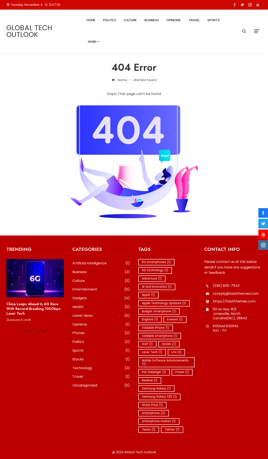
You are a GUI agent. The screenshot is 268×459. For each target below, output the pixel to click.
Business (151, 20)
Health (101, 307)
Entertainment (101, 289)
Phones (101, 333)
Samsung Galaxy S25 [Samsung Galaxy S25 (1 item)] (159, 397)
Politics (109, 20)
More (92, 42)
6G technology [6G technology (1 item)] (155, 270)
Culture (130, 20)
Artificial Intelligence (101, 263)
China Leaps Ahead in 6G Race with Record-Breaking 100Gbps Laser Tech (33, 308)
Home (91, 20)
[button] (26, 331)
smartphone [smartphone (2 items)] (153, 413)
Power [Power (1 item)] (182, 372)
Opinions (174, 20)
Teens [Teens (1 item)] (148, 430)
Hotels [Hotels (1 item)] (169, 344)
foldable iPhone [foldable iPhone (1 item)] (155, 328)
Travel (194, 20)
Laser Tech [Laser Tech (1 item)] (152, 352)
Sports (213, 20)
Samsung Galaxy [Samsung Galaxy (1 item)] (156, 388)
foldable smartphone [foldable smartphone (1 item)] (159, 336)
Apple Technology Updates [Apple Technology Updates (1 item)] (164, 303)
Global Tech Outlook (29, 31)
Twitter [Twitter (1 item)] (172, 430)
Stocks (101, 359)
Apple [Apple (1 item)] (148, 295)
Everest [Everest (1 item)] (175, 319)
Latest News (101, 316)
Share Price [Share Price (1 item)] (152, 405)
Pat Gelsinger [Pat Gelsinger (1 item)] (154, 372)
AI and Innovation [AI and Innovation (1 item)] (157, 287)
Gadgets (101, 298)
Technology (101, 368)
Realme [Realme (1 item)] (150, 380)
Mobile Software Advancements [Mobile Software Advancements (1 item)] (165, 362)
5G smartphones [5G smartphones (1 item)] (156, 262)
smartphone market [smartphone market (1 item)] (159, 421)
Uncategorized (101, 385)
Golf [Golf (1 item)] (147, 344)
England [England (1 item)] (150, 319)
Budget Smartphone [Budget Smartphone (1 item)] (159, 311)
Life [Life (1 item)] (176, 352)
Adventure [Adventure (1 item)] (152, 279)
